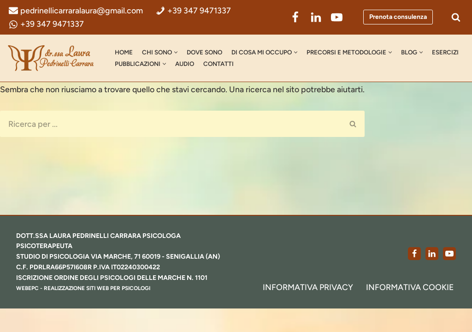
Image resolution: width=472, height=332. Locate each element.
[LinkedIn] (316, 17)
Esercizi (128, 64)
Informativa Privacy (307, 310)
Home (124, 52)
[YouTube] (337, 17)
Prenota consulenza (398, 17)
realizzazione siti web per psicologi (98, 311)
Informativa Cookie (410, 310)
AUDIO (223, 64)
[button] (177, 52)
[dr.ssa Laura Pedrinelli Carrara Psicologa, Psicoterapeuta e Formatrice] (53, 58)
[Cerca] (455, 17)
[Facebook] (295, 17)
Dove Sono (207, 52)
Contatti (257, 64)
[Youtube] (449, 276)
